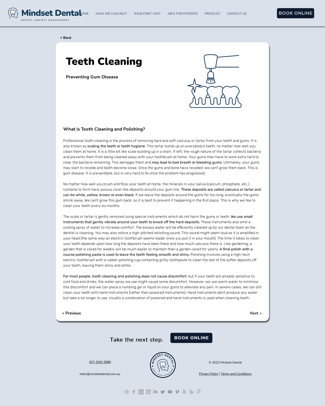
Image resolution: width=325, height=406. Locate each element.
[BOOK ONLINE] (295, 13)
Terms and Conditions (236, 374)
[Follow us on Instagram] (126, 391)
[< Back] (75, 37)
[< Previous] (77, 313)
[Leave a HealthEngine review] (141, 391)
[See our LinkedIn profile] (155, 391)
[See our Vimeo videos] (177, 391)
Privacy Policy (208, 374)
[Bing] (191, 391)
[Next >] (248, 313)
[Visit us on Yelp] (184, 391)
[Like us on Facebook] (133, 391)
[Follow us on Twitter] (162, 391)
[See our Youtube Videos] (169, 391)
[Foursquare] (198, 391)
